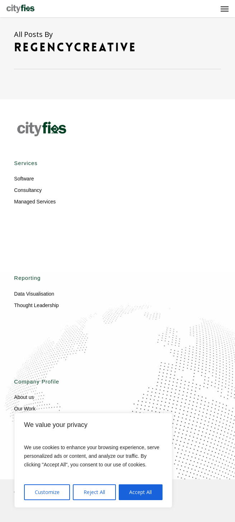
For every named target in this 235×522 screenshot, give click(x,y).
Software (24, 179)
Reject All (94, 492)
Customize (47, 492)
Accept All (140, 492)
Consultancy (28, 190)
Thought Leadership (36, 305)
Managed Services (35, 201)
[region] (93, 460)
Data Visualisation (34, 294)
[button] (225, 8)
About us (24, 397)
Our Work (25, 409)
